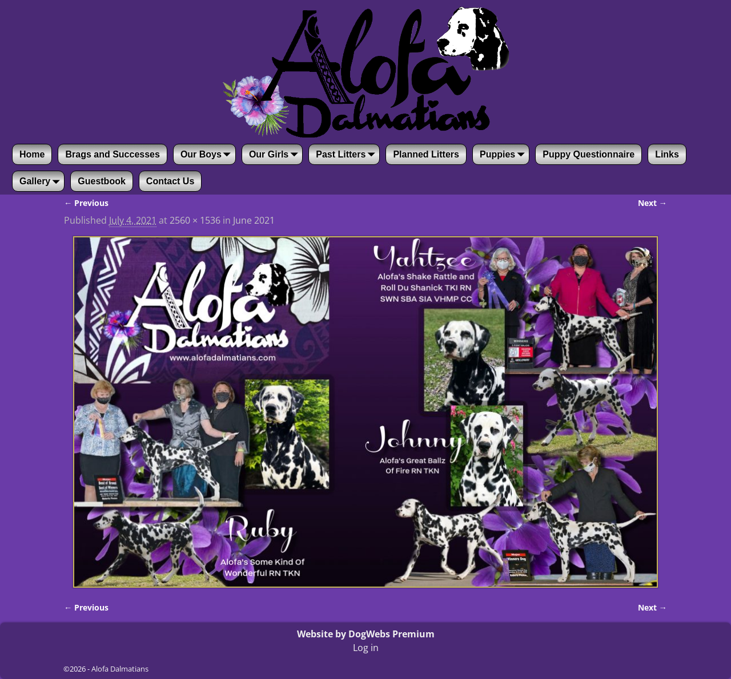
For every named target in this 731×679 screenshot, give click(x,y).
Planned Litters (426, 154)
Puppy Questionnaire (588, 154)
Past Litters (347, 154)
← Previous (86, 202)
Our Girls (275, 154)
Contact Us (170, 181)
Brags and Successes (112, 154)
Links (667, 154)
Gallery (41, 181)
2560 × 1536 (195, 220)
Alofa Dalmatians (119, 669)
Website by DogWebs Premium (366, 634)
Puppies (504, 154)
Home (32, 154)
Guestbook (102, 181)
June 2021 (254, 220)
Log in (366, 647)
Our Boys (207, 154)
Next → (652, 202)
